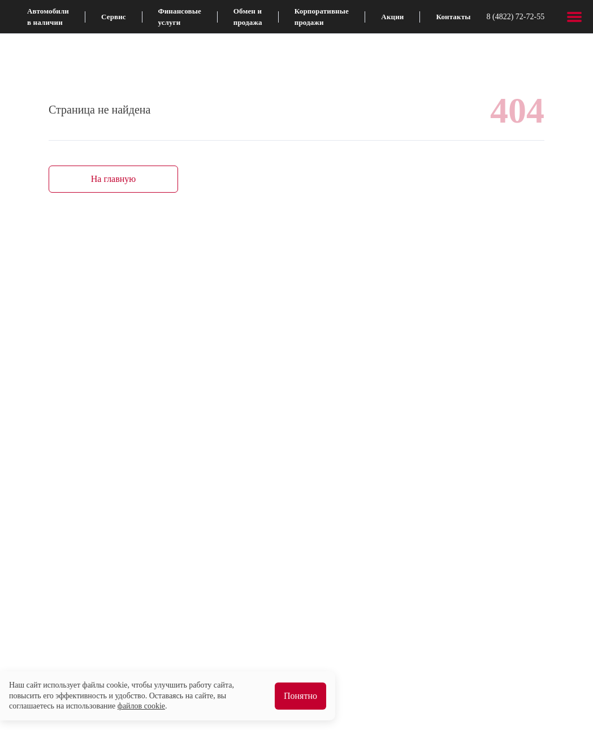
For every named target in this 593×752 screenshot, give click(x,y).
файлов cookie (141, 706)
